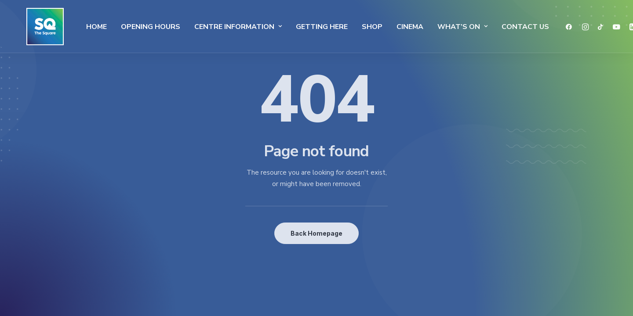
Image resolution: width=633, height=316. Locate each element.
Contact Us (506, 27)
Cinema (391, 27)
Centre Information (219, 27)
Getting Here (303, 27)
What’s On (443, 27)
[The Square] (34, 26)
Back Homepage (316, 233)
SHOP (353, 27)
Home (77, 27)
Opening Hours (131, 27)
